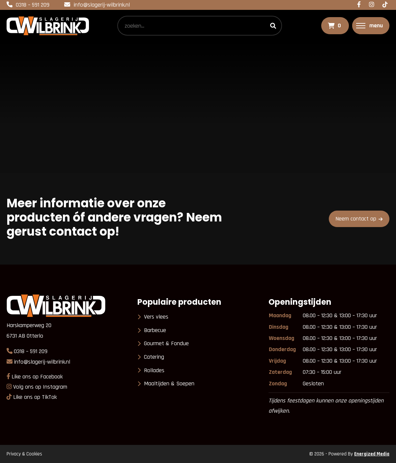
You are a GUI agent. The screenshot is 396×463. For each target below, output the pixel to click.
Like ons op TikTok (35, 397)
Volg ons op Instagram (40, 387)
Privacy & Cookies (24, 454)
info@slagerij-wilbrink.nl (101, 5)
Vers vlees (156, 317)
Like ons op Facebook (37, 376)
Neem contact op (355, 218)
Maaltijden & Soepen (169, 383)
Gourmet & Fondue (166, 343)
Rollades (154, 370)
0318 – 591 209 (32, 5)
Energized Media (371, 454)
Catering (154, 357)
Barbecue (155, 330)
